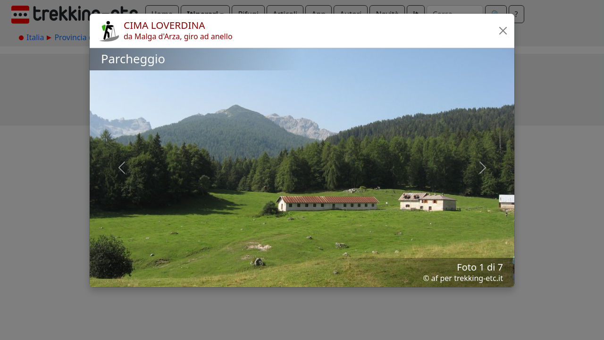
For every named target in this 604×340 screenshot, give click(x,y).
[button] (503, 30)
